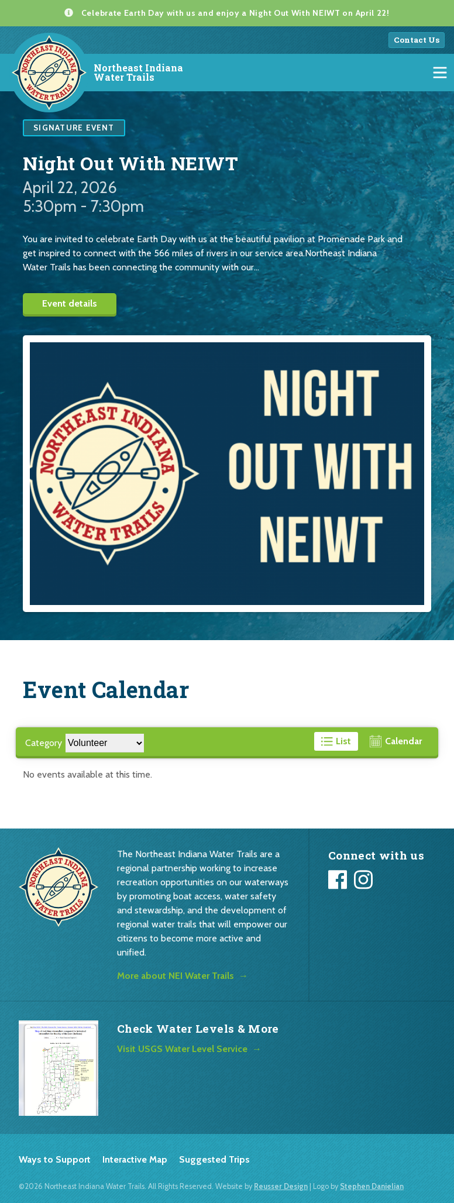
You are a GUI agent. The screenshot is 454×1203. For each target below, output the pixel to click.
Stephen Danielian (372, 1186)
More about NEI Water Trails (175, 975)
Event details (69, 303)
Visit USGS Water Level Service (182, 1048)
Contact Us (416, 40)
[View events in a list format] (336, 741)
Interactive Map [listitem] (134, 1159)
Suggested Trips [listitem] (214, 1159)
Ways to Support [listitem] (55, 1159)
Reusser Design (281, 1186)
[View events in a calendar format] (396, 741)
